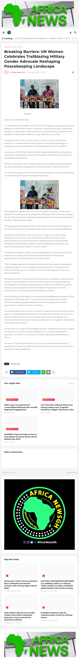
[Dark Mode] (71, 33)
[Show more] (53, 372)
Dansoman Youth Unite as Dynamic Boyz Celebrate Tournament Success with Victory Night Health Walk (21, 584)
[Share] (73, 72)
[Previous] (73, 38)
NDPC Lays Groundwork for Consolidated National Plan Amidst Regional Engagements (21, 407)
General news (17, 47)
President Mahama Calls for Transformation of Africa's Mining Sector (56, 615)
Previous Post (9, 472)
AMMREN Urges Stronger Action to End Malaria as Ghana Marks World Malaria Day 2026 (20, 436)
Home (6, 47)
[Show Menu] (3, 33)
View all (71, 383)
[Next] (76, 38)
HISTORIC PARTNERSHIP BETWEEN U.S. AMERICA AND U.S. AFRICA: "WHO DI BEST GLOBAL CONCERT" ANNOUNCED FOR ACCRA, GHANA (43, 38)
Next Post (71, 472)
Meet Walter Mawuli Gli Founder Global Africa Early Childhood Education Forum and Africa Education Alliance (19, 616)
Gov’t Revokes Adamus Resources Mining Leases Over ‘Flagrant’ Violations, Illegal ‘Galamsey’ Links (57, 407)
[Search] (76, 33)
